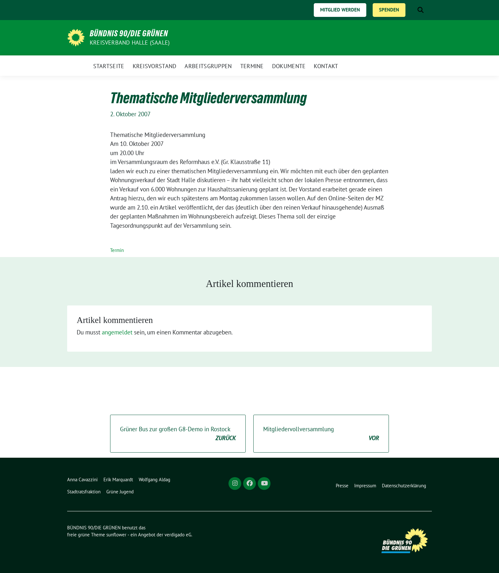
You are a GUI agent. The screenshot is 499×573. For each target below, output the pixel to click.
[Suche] (411, 10)
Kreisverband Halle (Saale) (130, 42)
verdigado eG (178, 535)
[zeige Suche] (420, 10)
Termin (117, 250)
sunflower (116, 535)
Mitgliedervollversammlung (321, 434)
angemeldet (117, 332)
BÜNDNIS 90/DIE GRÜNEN (129, 33)
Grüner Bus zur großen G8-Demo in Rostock (178, 434)
